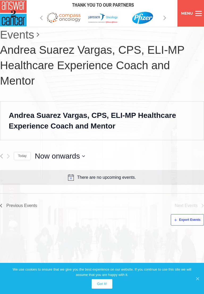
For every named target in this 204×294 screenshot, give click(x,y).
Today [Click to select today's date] (22, 156)
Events (17, 34)
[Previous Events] (1, 156)
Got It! (102, 284)
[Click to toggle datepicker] (60, 156)
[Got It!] (197, 278)
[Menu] (190, 13)
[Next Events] (8, 156)
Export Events (190, 220)
